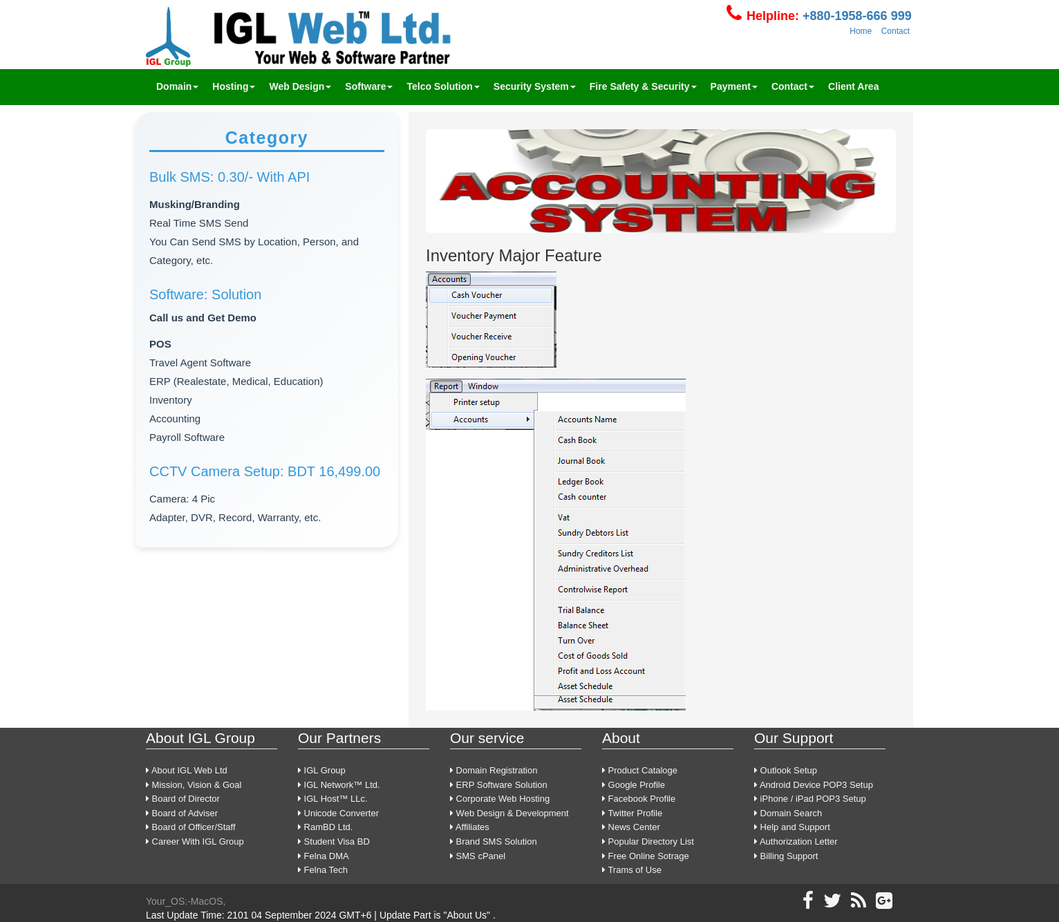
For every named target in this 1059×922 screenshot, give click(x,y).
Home (861, 31)
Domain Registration (493, 770)
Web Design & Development (509, 813)
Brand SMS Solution (493, 841)
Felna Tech (323, 870)
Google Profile (633, 785)
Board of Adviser (182, 813)
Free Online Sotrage (645, 856)
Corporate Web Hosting (500, 798)
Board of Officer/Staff (191, 827)
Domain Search (788, 813)
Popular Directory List (648, 841)
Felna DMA (323, 856)
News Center (631, 827)
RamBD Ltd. (325, 827)
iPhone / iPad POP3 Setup (810, 798)
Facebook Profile (638, 798)
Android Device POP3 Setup (813, 785)
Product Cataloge (639, 770)
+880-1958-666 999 (855, 16)
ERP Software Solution (498, 785)
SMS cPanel (477, 856)
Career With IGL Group (195, 841)
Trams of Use (632, 870)
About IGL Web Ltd (186, 770)
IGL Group (322, 770)
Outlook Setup (785, 770)
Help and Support (792, 827)
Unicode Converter (338, 813)
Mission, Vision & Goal (193, 785)
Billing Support (786, 856)
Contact (895, 31)
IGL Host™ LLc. (333, 798)
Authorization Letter (796, 841)
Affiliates (469, 827)
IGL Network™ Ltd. (339, 785)
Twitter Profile (632, 813)
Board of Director (183, 798)
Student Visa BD (334, 841)
